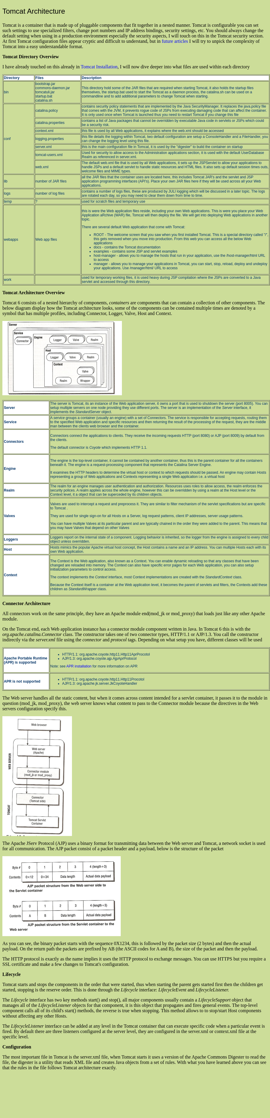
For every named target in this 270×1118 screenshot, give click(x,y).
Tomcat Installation (99, 66)
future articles (175, 41)
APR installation (79, 666)
